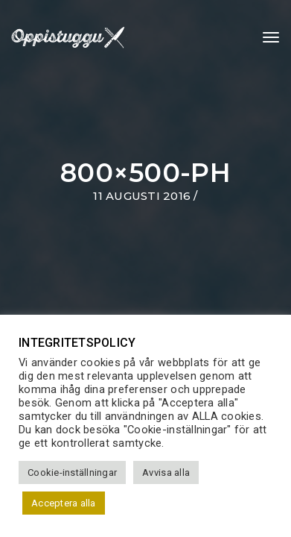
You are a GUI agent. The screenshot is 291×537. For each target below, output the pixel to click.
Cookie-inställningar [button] (72, 472)
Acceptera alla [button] (63, 503)
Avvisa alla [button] (166, 472)
